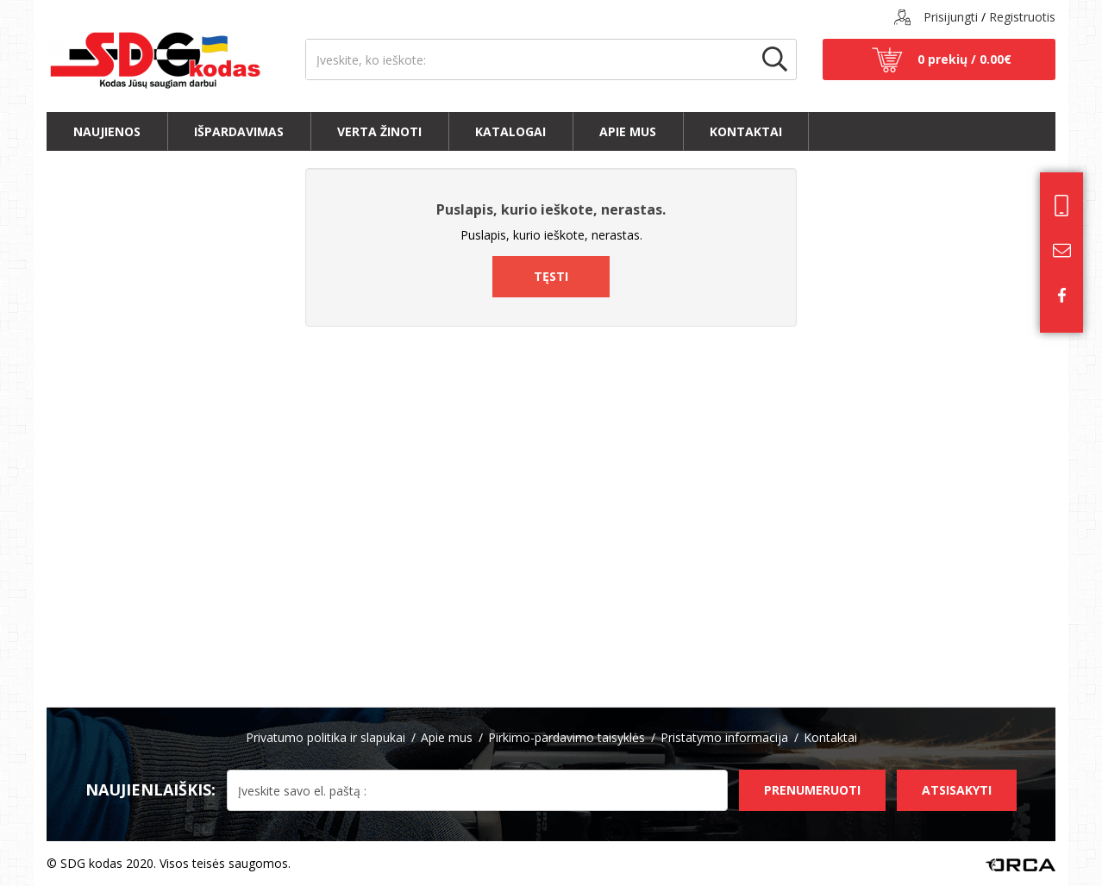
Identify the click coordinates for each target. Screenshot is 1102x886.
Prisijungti (951, 17)
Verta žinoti (379, 131)
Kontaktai (746, 131)
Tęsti (551, 276)
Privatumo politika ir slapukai (325, 737)
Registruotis (1022, 17)
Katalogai (510, 131)
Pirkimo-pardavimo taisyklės (566, 737)
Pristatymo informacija (724, 737)
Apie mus (627, 131)
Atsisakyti (957, 790)
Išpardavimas (239, 131)
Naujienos (107, 131)
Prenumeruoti (812, 790)
